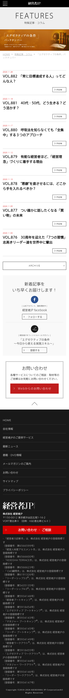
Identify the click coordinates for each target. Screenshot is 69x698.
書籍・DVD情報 (12, 455)
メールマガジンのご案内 (17, 463)
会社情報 (8, 429)
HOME (6, 54)
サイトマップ (10, 481)
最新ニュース (10, 446)
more (59, 89)
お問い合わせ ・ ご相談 (34, 530)
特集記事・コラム (23, 54)
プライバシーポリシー (16, 490)
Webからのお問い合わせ (34, 388)
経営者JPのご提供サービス (18, 437)
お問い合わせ (10, 472)
